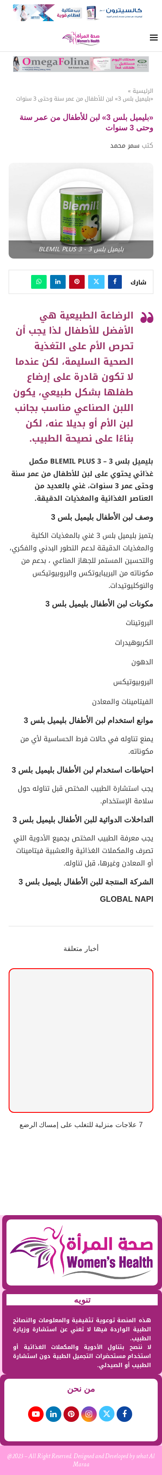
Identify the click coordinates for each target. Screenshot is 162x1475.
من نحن (81, 1388)
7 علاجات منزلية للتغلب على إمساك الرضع (81, 1124)
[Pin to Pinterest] (77, 282)
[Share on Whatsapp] (39, 282)
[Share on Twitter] (96, 282)
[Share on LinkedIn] (58, 282)
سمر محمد (125, 145)
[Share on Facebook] (115, 282)
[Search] (8, 38)
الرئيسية (143, 91)
